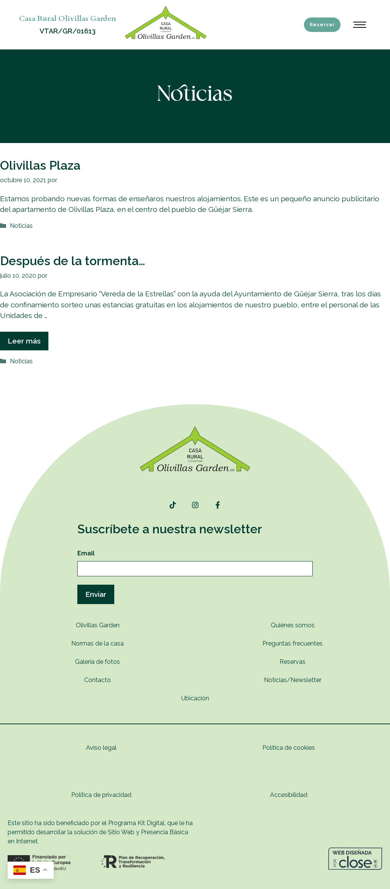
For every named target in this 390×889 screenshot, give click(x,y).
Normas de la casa (97, 643)
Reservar (322, 24)
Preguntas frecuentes (292, 643)
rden (113, 625)
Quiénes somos (293, 625)
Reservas (292, 661)
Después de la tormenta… (72, 261)
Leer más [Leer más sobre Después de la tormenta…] (24, 341)
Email (85, 553)
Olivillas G (90, 625)
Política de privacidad (101, 794)
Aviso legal (101, 747)
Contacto (97, 680)
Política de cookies (288, 747)
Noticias (21, 225)
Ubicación (195, 698)
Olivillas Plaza (40, 165)
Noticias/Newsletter (292, 680)
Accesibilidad (288, 794)
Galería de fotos (97, 661)
